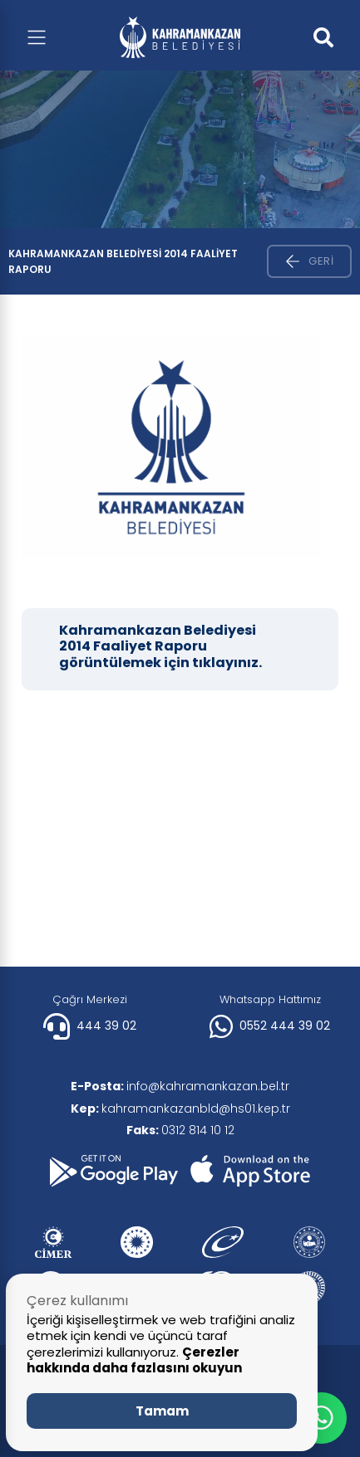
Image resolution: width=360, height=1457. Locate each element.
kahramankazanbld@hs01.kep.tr (180, 1108)
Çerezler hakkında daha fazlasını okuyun (134, 1360)
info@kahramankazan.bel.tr (180, 1086)
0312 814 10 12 (180, 1130)
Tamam (162, 1411)
